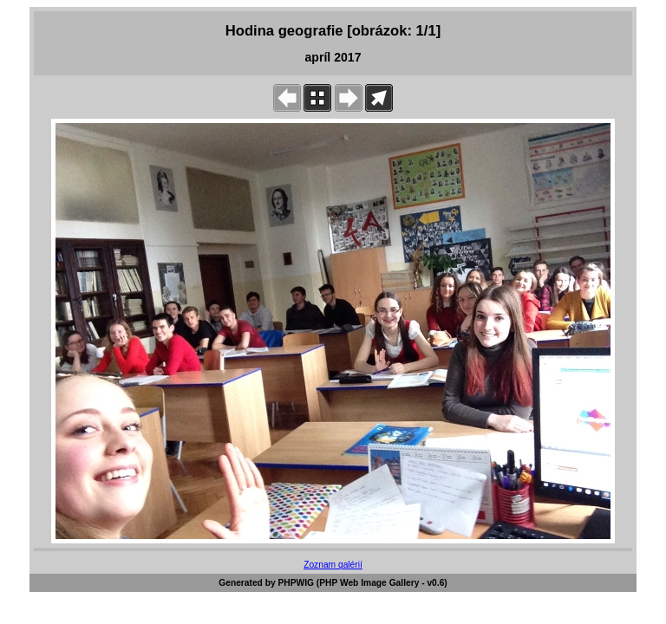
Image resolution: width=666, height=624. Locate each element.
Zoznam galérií (333, 564)
